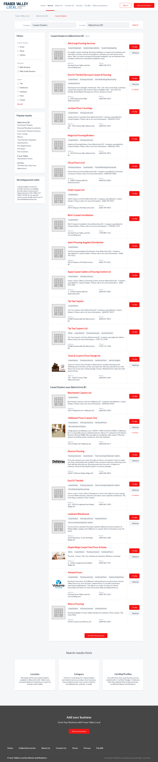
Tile (21, 83)
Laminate (23, 92)
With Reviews (25, 67)
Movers (20, 137)
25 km (22, 47)
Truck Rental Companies (26, 140)
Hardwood (24, 88)
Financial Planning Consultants (29, 128)
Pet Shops (21, 149)
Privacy (87, 748)
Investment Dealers (25, 125)
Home (43, 5)
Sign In (125, 5)
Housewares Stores (25, 158)
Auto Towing (22, 134)
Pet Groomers (22, 152)
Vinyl (22, 96)
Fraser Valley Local (22, 16)
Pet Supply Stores (24, 146)
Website (135, 53)
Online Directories (27, 748)
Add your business (99, 5)
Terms (75, 748)
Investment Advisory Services (28, 131)
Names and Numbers (37, 758)
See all (20, 104)
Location (82, 25)
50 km (22, 51)
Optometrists (22, 143)
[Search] (134, 24)
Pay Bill (87, 5)
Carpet (22, 100)
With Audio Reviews (27, 71)
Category (26, 25)
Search (50, 5)
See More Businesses (96, 636)
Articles (79, 5)
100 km (22, 55)
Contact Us (69, 5)
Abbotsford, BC (42, 16)
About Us (59, 5)
